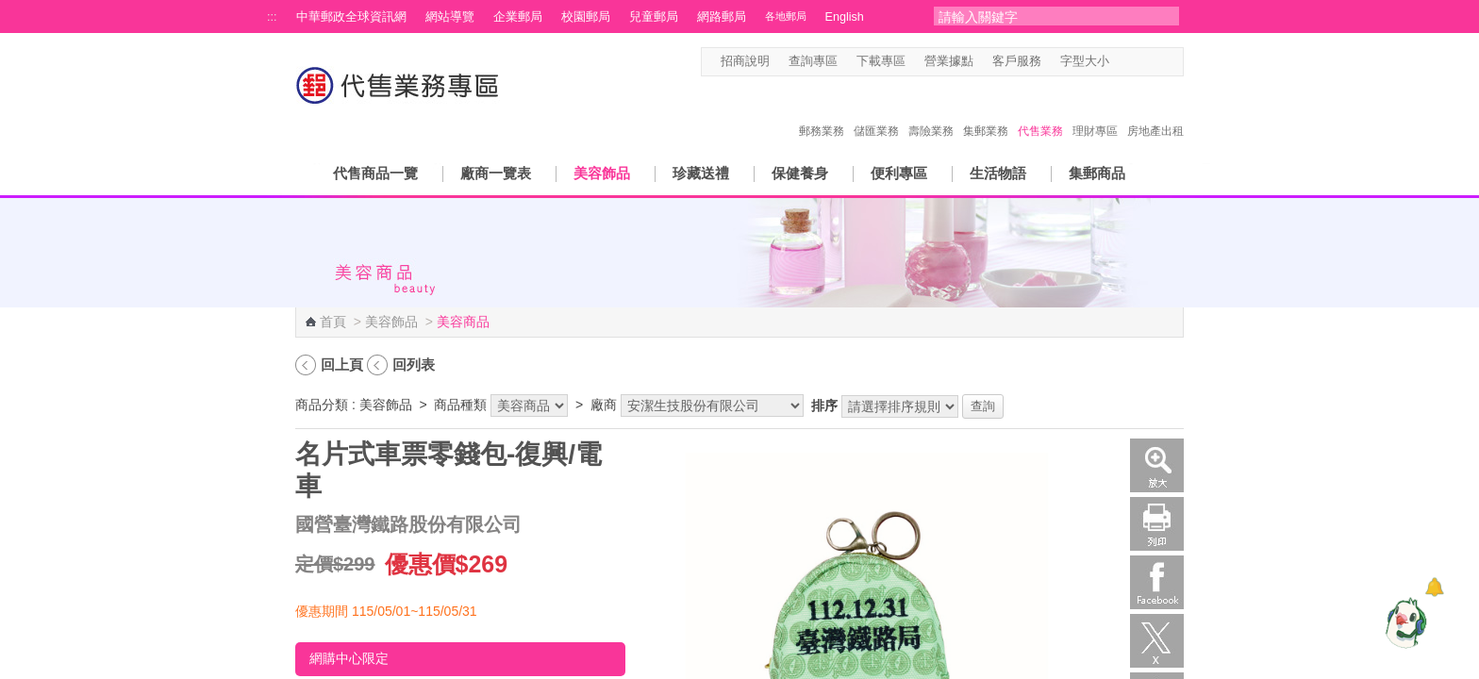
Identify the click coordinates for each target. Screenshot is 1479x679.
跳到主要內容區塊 (9, 9)
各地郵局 (785, 16)
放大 (1157, 465)
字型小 (1121, 62)
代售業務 (1040, 111)
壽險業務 (931, 111)
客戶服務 (1016, 61)
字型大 (1157, 62)
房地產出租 (1155, 111)
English (844, 17)
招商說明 (745, 61)
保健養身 (800, 173)
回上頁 (342, 364)
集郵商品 (1097, 173)
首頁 (333, 321)
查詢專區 (813, 61)
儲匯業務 (876, 111)
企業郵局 (517, 17)
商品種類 (460, 404)
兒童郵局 (653, 17)
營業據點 (948, 61)
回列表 (413, 364)
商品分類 (321, 404)
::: (272, 17)
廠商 (603, 404)
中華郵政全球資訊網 (351, 17)
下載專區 (881, 61)
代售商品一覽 (375, 173)
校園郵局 (585, 17)
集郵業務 (985, 111)
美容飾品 (601, 173)
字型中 (1139, 62)
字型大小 (1084, 61)
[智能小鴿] (1403, 622)
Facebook (1157, 582)
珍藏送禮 (701, 173)
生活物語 (998, 173)
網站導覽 (449, 17)
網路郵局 (721, 17)
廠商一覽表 (495, 173)
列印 (1157, 524)
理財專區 (1095, 111)
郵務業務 (821, 111)
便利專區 (899, 173)
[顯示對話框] (1434, 587)
